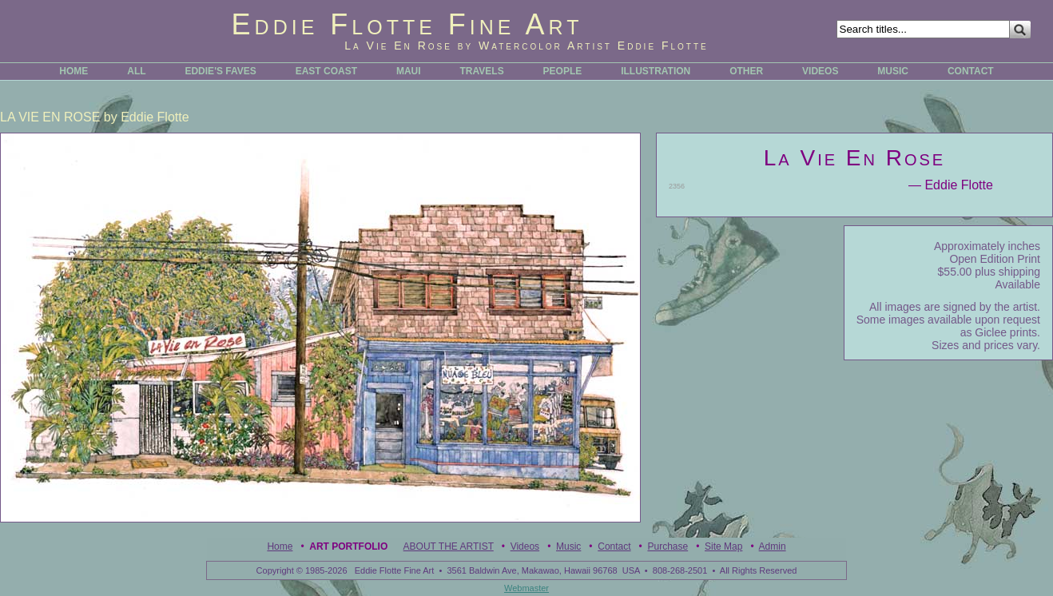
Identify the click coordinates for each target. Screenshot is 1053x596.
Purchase (667, 546)
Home (279, 546)
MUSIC (892, 71)
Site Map (723, 546)
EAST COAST (326, 71)
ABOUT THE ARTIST (448, 546)
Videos (525, 546)
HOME (73, 71)
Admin (772, 546)
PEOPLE (562, 71)
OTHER (746, 71)
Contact (614, 546)
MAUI (408, 71)
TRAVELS (482, 71)
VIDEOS (820, 71)
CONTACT (971, 71)
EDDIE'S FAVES (220, 71)
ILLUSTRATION (655, 71)
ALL (136, 71)
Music (568, 546)
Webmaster (526, 588)
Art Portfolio (348, 546)
